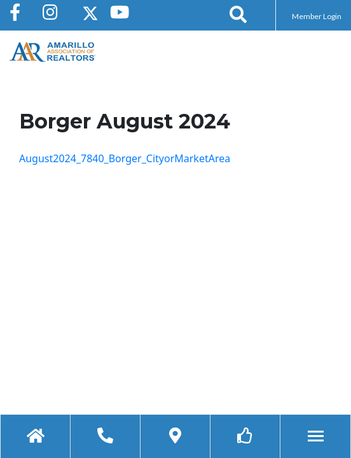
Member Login (316, 16)
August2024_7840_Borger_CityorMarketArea (124, 158)
